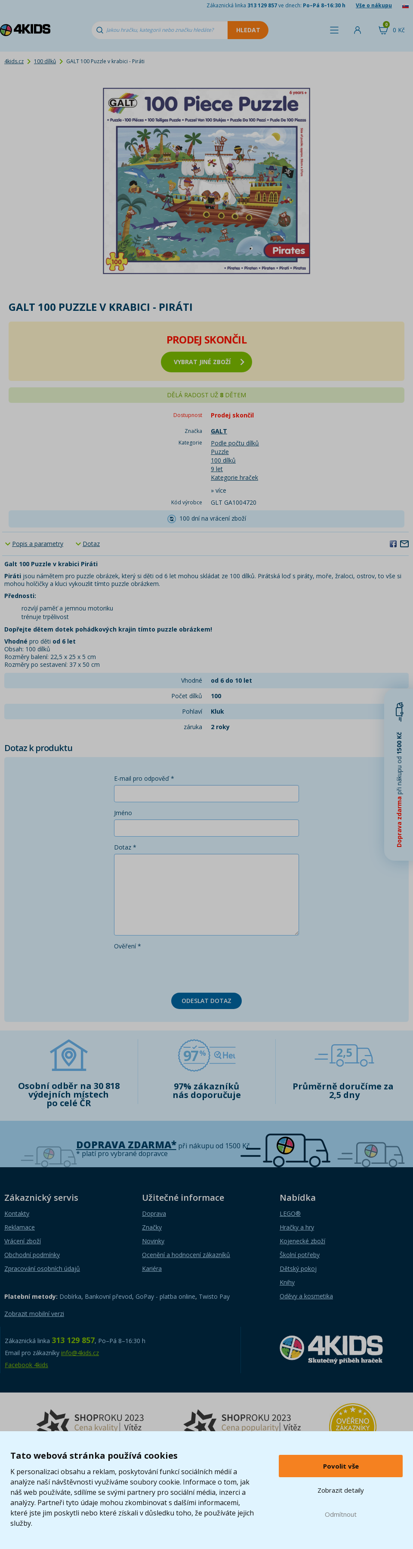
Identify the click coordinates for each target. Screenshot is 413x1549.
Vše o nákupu (374, 5)
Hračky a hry (297, 1227)
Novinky (153, 1241)
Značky (152, 1227)
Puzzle (220, 452)
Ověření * (127, 946)
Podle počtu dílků (235, 443)
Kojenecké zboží (302, 1241)
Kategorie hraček (234, 477)
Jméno (123, 813)
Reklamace (19, 1227)
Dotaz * (125, 847)
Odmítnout (341, 1514)
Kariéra (152, 1268)
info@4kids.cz (80, 1353)
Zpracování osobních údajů (42, 1268)
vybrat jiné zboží (209, 362)
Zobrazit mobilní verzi (34, 1314)
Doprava (154, 1213)
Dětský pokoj (298, 1268)
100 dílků (45, 61)
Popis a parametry (37, 544)
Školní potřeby (300, 1255)
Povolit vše (341, 1466)
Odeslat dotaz (206, 1001)
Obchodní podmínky (32, 1255)
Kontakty (16, 1213)
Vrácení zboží (22, 1241)
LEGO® (290, 1213)
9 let (217, 469)
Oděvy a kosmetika (306, 1296)
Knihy (287, 1282)
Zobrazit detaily (340, 1490)
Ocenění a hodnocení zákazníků (186, 1255)
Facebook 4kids (26, 1365)
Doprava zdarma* (126, 1144)
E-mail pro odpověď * (144, 778)
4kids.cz (14, 61)
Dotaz (91, 544)
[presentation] (179, 969)
